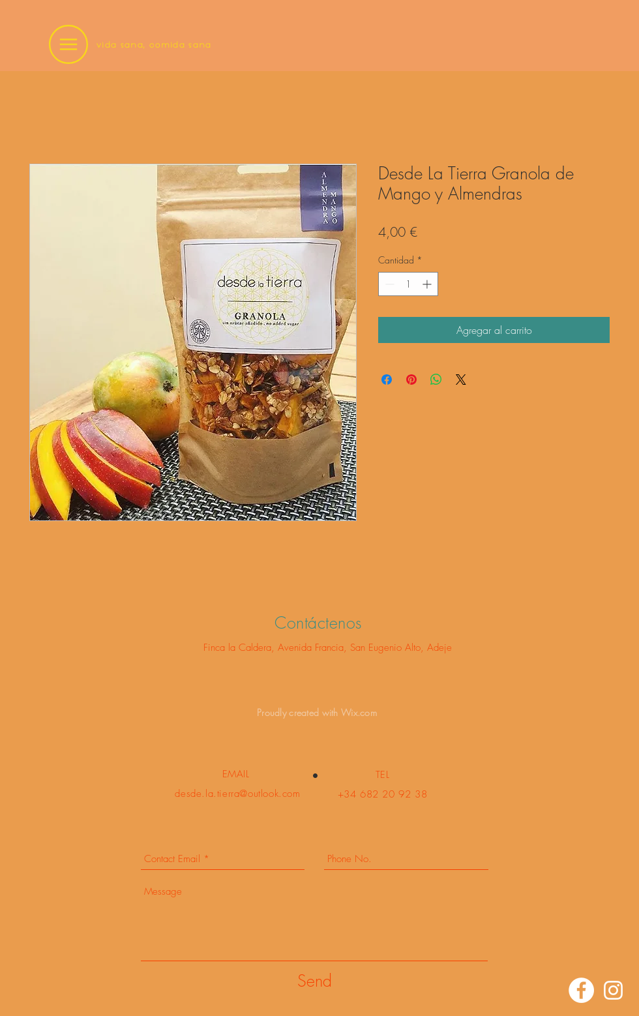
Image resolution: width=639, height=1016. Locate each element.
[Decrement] (388, 284)
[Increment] (428, 284)
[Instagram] (613, 990)
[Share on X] (461, 379)
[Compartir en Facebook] (386, 379)
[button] (68, 44)
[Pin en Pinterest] (411, 379)
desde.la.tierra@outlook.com (237, 793)
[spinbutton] (408, 284)
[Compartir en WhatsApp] (436, 379)
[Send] (314, 981)
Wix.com (359, 712)
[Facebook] (581, 990)
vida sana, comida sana (154, 44)
